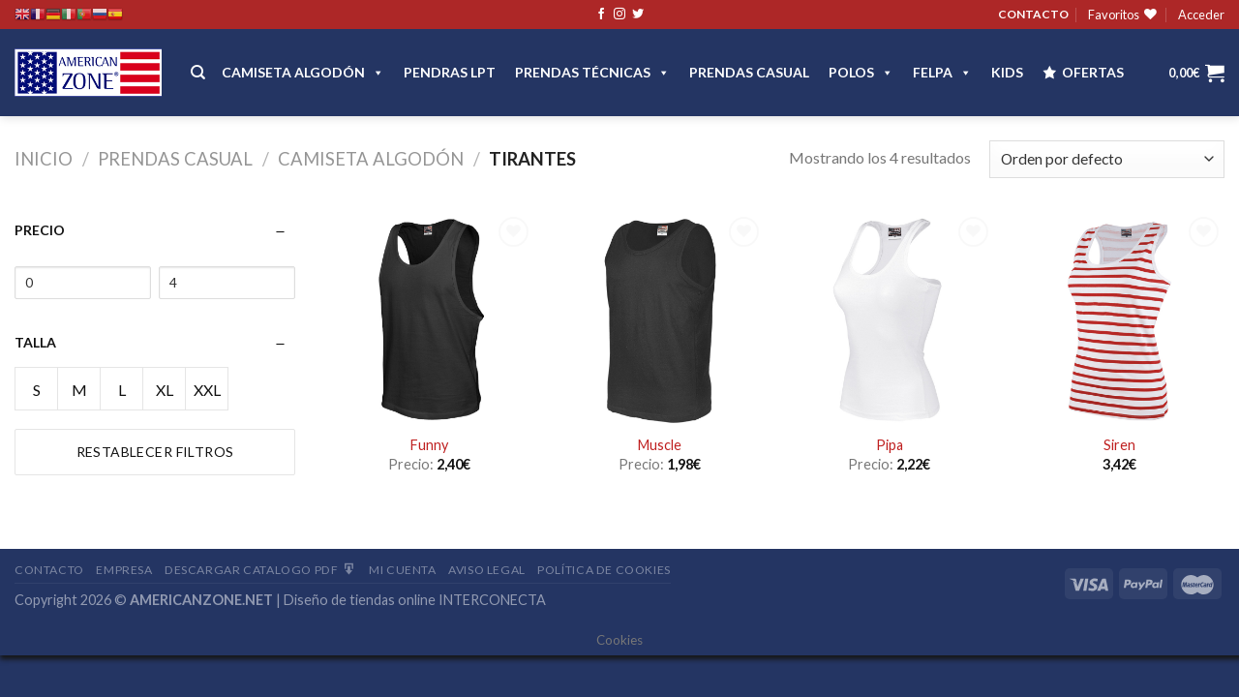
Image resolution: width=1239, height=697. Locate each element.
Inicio (44, 158)
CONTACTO (1033, 14)
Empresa (124, 569)
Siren (1119, 445)
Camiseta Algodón (371, 158)
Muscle (659, 445)
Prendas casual (749, 72)
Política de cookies (604, 569)
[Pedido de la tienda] (1106, 159)
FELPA (942, 72)
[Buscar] (198, 72)
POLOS (861, 72)
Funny (429, 445)
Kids (1007, 72)
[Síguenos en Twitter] (638, 14)
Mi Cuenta (403, 569)
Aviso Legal (487, 569)
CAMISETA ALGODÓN (303, 72)
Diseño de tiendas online (360, 599)
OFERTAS (1093, 72)
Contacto (49, 569)
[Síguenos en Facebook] (601, 14)
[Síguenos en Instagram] (619, 14)
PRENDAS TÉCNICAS (592, 72)
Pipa (889, 445)
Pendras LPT (450, 72)
